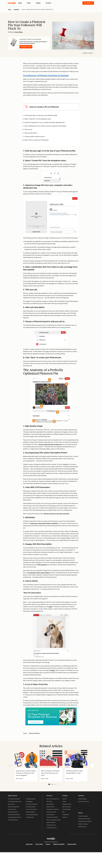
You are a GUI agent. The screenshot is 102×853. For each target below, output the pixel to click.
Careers (64, 802)
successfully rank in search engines (39, 572)
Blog (63, 812)
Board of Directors (66, 807)
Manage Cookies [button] (71, 845)
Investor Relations (66, 810)
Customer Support (82, 799)
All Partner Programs (83, 816)
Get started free (88, 3)
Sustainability (65, 815)
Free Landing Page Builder (32, 815)
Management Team (66, 804)
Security (48, 845)
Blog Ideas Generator (51, 812)
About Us (64, 799)
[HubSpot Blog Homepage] (12, 3)
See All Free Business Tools (53, 799)
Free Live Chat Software (31, 810)
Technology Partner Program (84, 821)
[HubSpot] (51, 839)
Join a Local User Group (83, 802)
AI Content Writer (12, 810)
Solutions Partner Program (84, 819)
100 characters (42, 564)
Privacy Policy (39, 845)
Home (9, 9)
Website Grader (50, 804)
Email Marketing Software (14, 815)
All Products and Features (14, 799)
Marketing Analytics (30, 812)
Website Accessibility (59, 845)
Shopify (52, 670)
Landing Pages (29, 802)
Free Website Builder (30, 799)
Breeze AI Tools (11, 804)
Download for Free (26, 46)
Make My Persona (51, 807)
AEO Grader (49, 802)
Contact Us (64, 817)
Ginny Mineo (19, 32)
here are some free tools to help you (50, 444)
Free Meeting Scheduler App (14, 802)
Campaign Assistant (51, 825)
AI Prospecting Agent (13, 820)
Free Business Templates (52, 817)
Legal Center (29, 845)
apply (50, 606)
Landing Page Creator (52, 828)
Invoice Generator (51, 815)
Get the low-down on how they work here (56, 513)
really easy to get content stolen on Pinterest (44, 523)
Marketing (16, 9)
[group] (26, 766)
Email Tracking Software (13, 807)
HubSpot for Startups (83, 824)
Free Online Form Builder (31, 804)
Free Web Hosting (30, 817)
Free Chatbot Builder (30, 807)
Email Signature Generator (53, 810)
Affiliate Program (82, 827)
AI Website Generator (13, 812)
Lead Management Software (14, 817)
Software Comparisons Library (54, 820)
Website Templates (51, 823)
